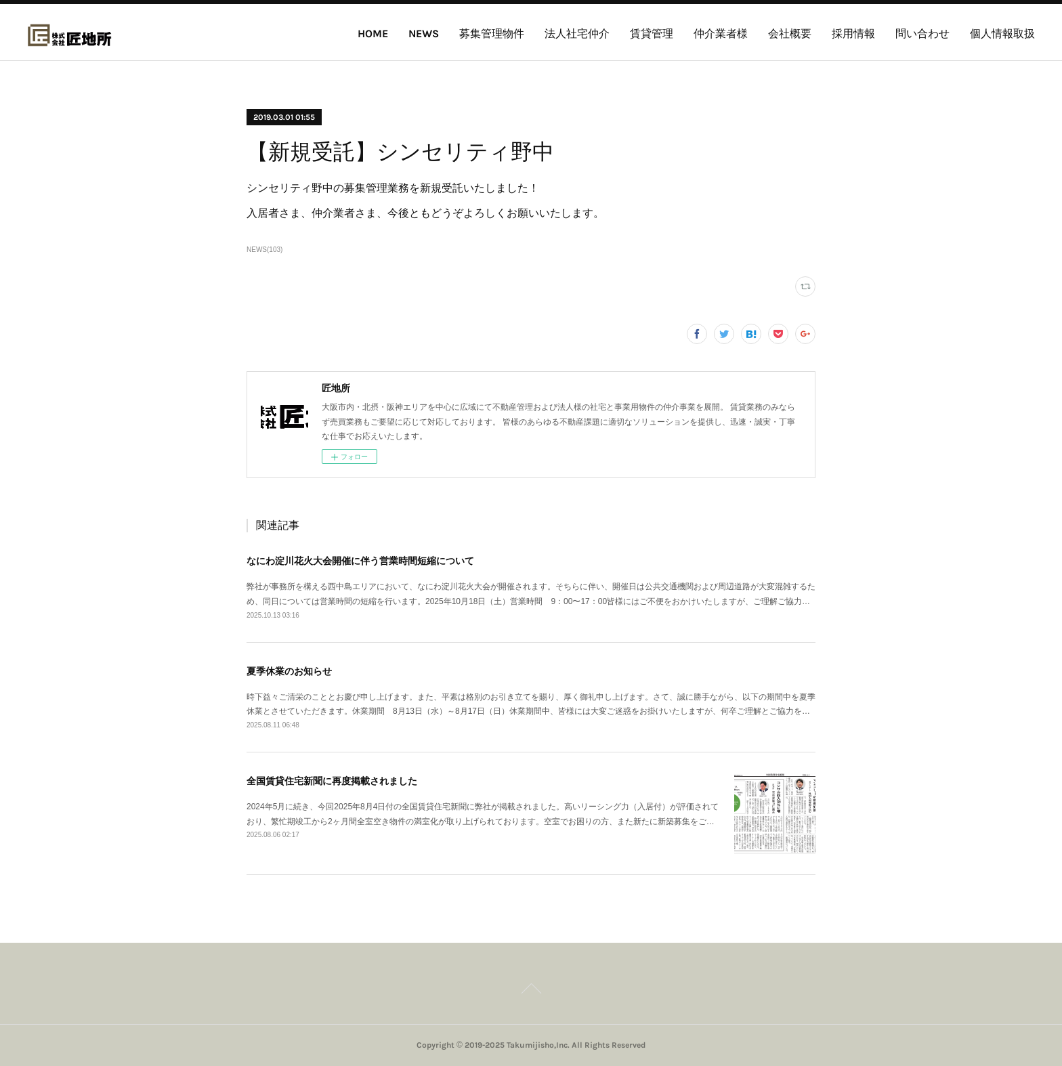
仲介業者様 (721, 33)
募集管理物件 (491, 33)
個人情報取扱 (1002, 33)
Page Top (531, 990)
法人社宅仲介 (577, 33)
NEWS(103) (264, 249)
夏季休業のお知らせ (289, 671)
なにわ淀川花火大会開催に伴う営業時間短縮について (360, 560)
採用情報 (853, 33)
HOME (373, 33)
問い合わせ (922, 33)
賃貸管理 (651, 33)
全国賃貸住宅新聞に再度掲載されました (332, 780)
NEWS (423, 33)
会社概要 (789, 33)
